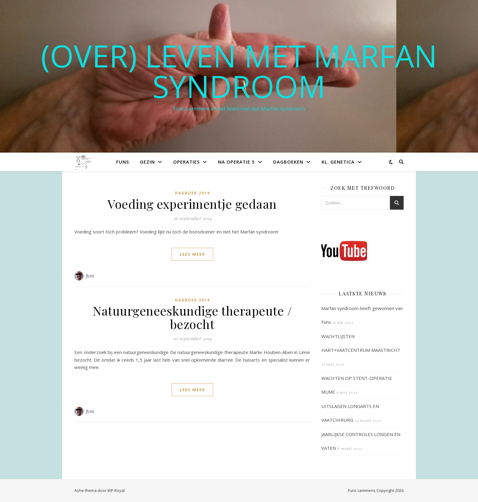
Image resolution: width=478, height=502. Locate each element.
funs (90, 276)
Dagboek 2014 (192, 193)
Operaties (186, 162)
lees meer (192, 254)
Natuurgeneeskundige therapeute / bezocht (192, 317)
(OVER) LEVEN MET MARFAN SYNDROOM (239, 70)
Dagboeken (288, 162)
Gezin (147, 162)
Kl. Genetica (338, 162)
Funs (122, 162)
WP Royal (116, 490)
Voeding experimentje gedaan (192, 204)
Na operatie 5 (236, 162)
